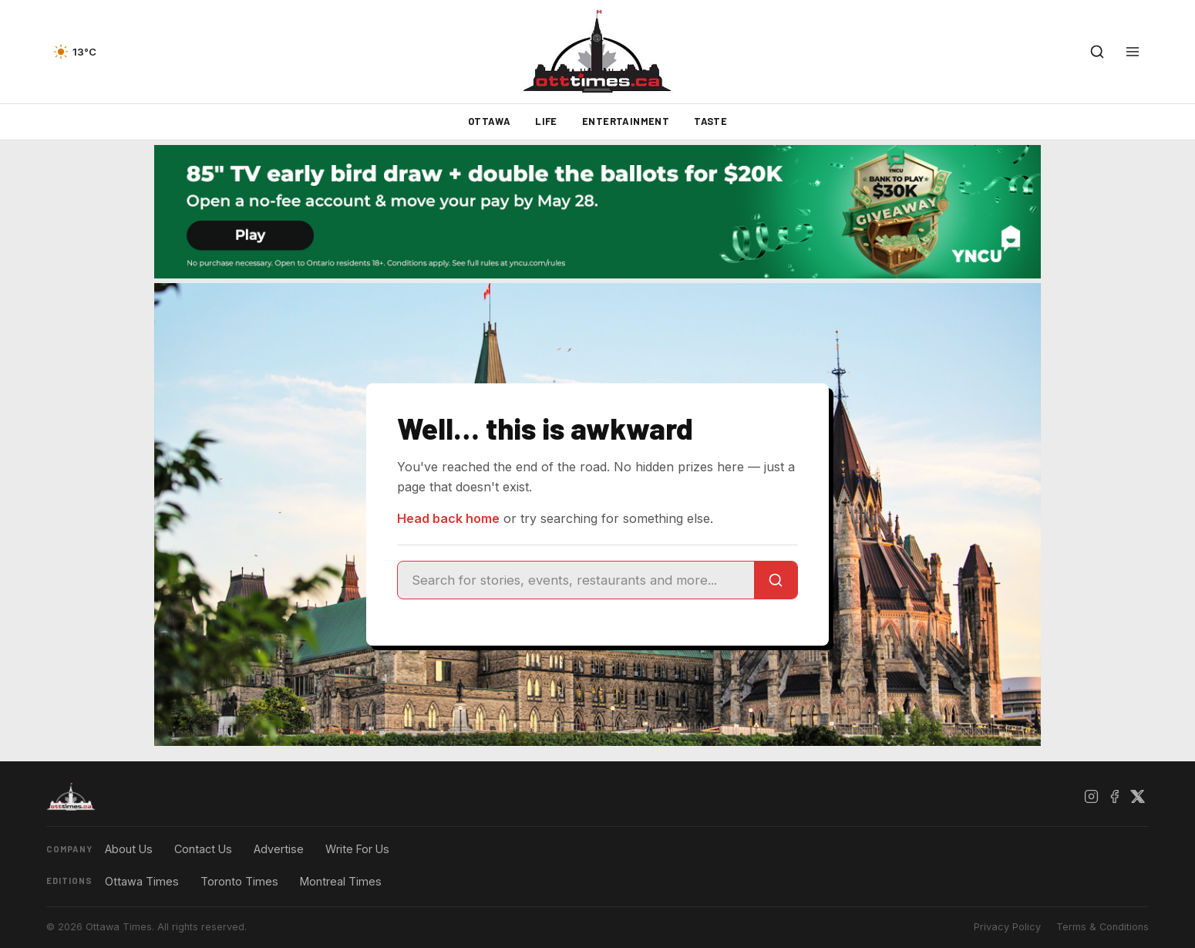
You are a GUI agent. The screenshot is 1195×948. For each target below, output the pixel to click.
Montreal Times (341, 881)
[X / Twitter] (1137, 796)
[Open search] (1097, 51)
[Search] (775, 580)
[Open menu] (1132, 51)
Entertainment (625, 121)
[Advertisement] (84, 530)
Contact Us (203, 848)
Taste (710, 121)
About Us (129, 848)
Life (546, 121)
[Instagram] (1090, 796)
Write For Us (357, 848)
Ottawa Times (142, 881)
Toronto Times (239, 881)
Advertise (279, 848)
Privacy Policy (1007, 927)
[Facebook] (1114, 796)
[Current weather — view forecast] (74, 51)
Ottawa (489, 121)
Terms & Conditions (1102, 927)
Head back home (448, 518)
